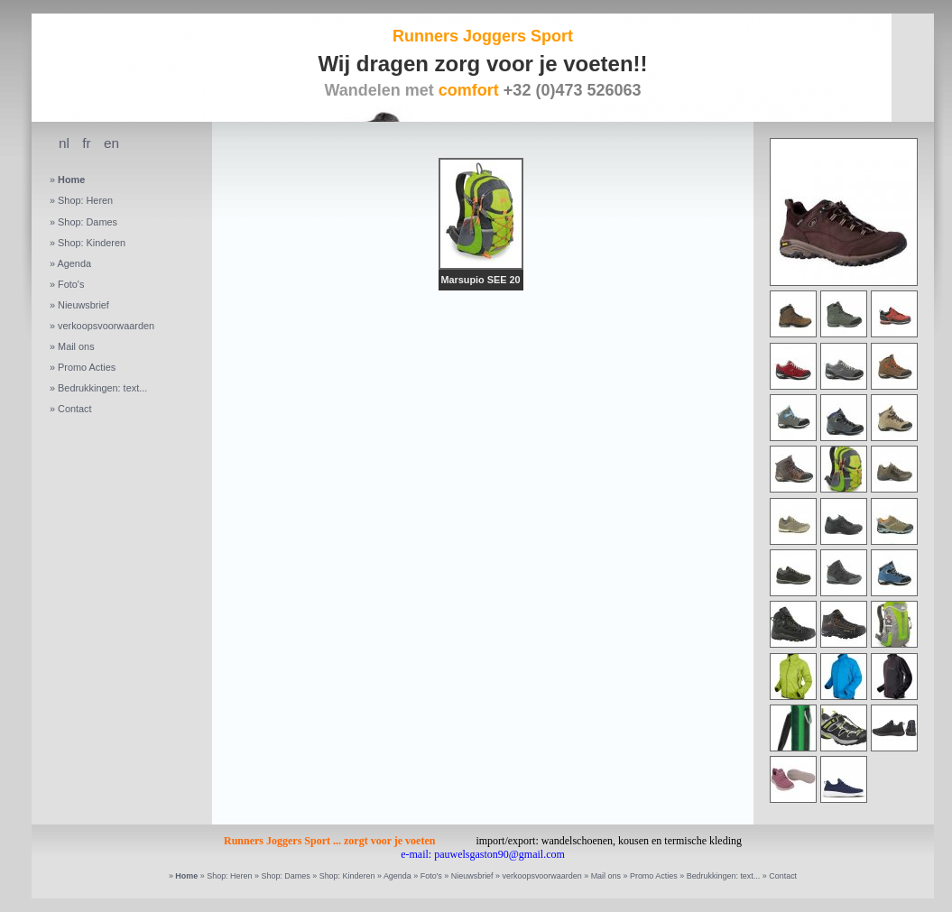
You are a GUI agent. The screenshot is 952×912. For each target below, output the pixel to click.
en (111, 143)
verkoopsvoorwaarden (106, 325)
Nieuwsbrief (83, 304)
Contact (74, 408)
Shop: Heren (85, 200)
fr (86, 143)
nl (64, 143)
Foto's (71, 284)
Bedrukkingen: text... (102, 387)
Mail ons (76, 346)
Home (71, 179)
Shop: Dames (87, 221)
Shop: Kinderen (91, 242)
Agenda (74, 263)
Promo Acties (87, 367)
